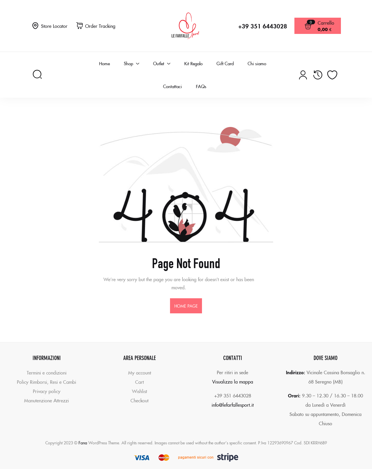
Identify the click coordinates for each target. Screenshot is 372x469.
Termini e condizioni (47, 372)
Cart (139, 382)
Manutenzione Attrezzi (46, 400)
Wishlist (139, 391)
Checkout (139, 400)
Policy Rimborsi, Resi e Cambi (46, 382)
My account (139, 372)
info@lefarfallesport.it (233, 404)
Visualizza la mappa (232, 381)
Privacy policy (46, 391)
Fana (82, 443)
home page (186, 306)
